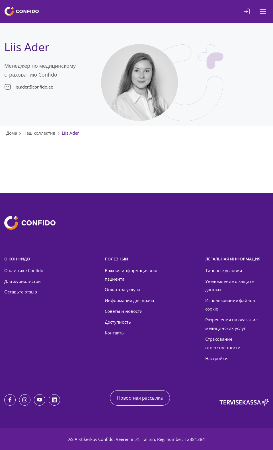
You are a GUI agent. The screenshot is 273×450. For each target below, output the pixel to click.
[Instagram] (24, 400)
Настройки (216, 358)
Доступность (118, 322)
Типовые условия (223, 270)
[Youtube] (39, 400)
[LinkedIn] (54, 400)
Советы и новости (124, 311)
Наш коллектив (39, 133)
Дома (11, 133)
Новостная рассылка (140, 398)
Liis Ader (70, 133)
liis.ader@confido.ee (33, 87)
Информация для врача (129, 300)
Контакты (115, 333)
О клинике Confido (23, 270)
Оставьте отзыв (20, 292)
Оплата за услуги (122, 289)
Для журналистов (22, 281)
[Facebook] (10, 400)
